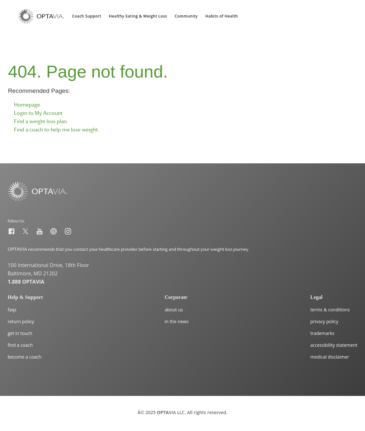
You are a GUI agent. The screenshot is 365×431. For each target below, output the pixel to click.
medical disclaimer (329, 357)
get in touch (20, 333)
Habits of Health (221, 16)
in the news (177, 321)
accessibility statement (333, 345)
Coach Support (86, 16)
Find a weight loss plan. (41, 121)
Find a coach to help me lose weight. (56, 129)
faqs (12, 310)
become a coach (24, 357)
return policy (21, 321)
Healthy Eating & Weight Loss (138, 16)
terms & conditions (330, 310)
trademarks (322, 333)
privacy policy (324, 321)
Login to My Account (38, 112)
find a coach (20, 345)
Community (186, 16)
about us (174, 310)
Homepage (27, 104)
